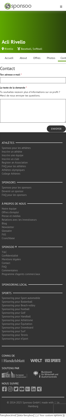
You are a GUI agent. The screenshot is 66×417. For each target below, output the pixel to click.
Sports (7, 293)
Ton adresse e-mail (10, 74)
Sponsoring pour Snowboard (17, 327)
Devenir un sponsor (12, 191)
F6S (4, 234)
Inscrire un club (10, 159)
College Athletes (11, 173)
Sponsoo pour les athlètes (16, 148)
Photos (51, 58)
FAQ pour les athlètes (14, 166)
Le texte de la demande (12, 87)
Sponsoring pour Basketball (17, 301)
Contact (6, 263)
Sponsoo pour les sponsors (16, 187)
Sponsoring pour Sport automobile (21, 298)
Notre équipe (9, 208)
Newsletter (8, 227)
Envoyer (56, 128)
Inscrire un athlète (12, 151)
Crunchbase (8, 238)
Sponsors (9, 182)
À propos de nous (14, 203)
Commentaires (10, 270)
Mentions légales (11, 259)
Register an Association (15, 162)
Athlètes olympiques (13, 170)
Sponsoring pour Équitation (17, 324)
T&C (4, 252)
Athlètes (8, 142)
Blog (4, 223)
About (23, 58)
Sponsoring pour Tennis (15, 335)
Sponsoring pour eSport (15, 338)
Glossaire (7, 230)
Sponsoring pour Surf (13, 331)
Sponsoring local (14, 284)
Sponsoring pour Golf (13, 312)
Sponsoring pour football (15, 309)
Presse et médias (11, 216)
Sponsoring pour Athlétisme (17, 320)
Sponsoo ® (9, 247)
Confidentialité (10, 255)
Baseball (26, 48)
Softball (37, 48)
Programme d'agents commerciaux (21, 274)
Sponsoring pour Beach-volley (18, 305)
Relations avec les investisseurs (19, 219)
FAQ (4, 266)
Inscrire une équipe (12, 155)
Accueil (9, 58)
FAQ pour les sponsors (14, 195)
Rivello (9, 48)
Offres (36, 58)
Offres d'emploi (10, 212)
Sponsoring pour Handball (16, 316)
